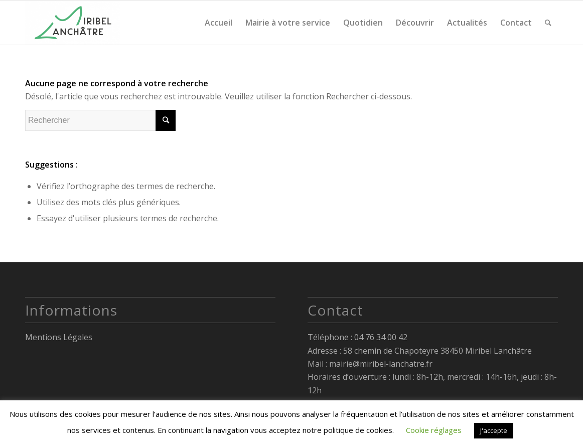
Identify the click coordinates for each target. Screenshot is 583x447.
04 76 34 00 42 (380, 337)
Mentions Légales (58, 337)
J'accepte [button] (493, 430)
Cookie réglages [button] (434, 430)
